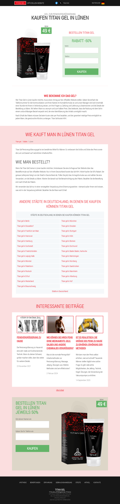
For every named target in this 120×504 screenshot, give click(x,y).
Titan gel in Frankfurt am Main (28, 231)
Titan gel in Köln (67, 236)
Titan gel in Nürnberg (69, 261)
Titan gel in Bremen (68, 241)
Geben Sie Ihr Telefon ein (24, 431)
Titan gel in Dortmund (69, 246)
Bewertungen (35, 482)
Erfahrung (48, 482)
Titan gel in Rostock (24, 271)
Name (66, 46)
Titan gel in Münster (24, 261)
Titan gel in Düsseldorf (25, 226)
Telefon (67, 56)
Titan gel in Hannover (25, 236)
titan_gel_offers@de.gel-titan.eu (60, 492)
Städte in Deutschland (60, 291)
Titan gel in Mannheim (69, 271)
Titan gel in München (69, 221)
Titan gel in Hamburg (24, 241)
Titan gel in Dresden (68, 226)
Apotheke (23, 482)
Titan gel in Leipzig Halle (25, 256)
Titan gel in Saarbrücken (70, 266)
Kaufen (81, 72)
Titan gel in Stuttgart (68, 231)
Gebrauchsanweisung (64, 482)
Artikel (87, 482)
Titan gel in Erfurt (23, 276)
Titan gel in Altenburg (69, 276)
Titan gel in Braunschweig (26, 286)
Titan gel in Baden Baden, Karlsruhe (74, 251)
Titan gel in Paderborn (25, 266)
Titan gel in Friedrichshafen (27, 251)
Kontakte (97, 482)
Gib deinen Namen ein (23, 419)
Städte (78, 482)
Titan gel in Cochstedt (25, 246)
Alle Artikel (60, 390)
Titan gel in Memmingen (70, 256)
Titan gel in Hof (66, 281)
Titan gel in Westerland (25, 281)
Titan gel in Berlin (23, 221)
